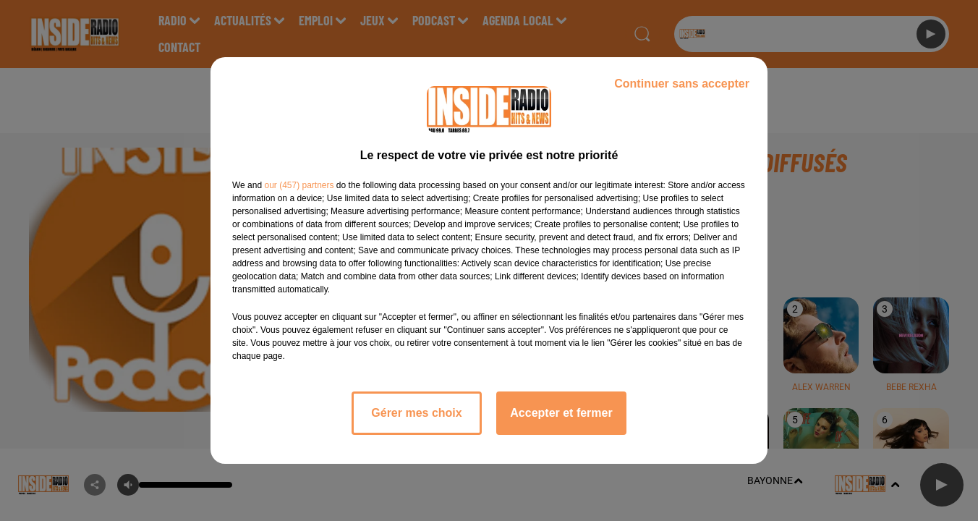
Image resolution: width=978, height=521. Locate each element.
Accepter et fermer (561, 413)
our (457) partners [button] (298, 185)
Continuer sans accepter (681, 83)
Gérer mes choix (416, 413)
